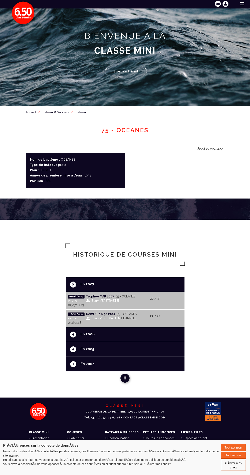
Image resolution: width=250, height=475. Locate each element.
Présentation (40, 438)
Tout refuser (233, 455)
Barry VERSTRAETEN (106, 300)
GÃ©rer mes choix (233, 465)
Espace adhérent (126, 71)
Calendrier (77, 438)
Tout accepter (233, 447)
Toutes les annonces (160, 438)
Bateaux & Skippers (56, 112)
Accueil (31, 112)
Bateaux (81, 112)
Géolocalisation (119, 438)
